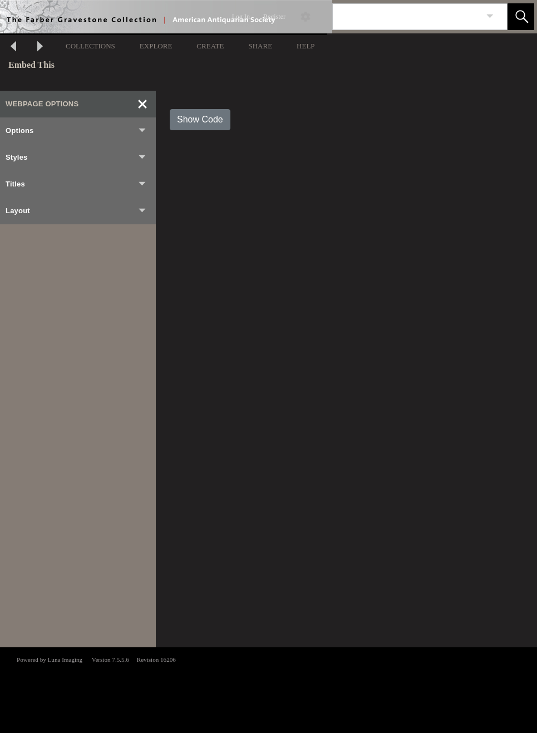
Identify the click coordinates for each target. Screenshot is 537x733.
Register (274, 17)
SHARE (260, 46)
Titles (76, 184)
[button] (521, 16)
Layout (76, 210)
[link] (490, 16)
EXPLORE (156, 46)
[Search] (406, 16)
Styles (76, 157)
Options (76, 130)
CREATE (210, 46)
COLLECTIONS (90, 46)
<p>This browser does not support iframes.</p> (268, 689)
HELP (306, 46)
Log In (241, 17)
